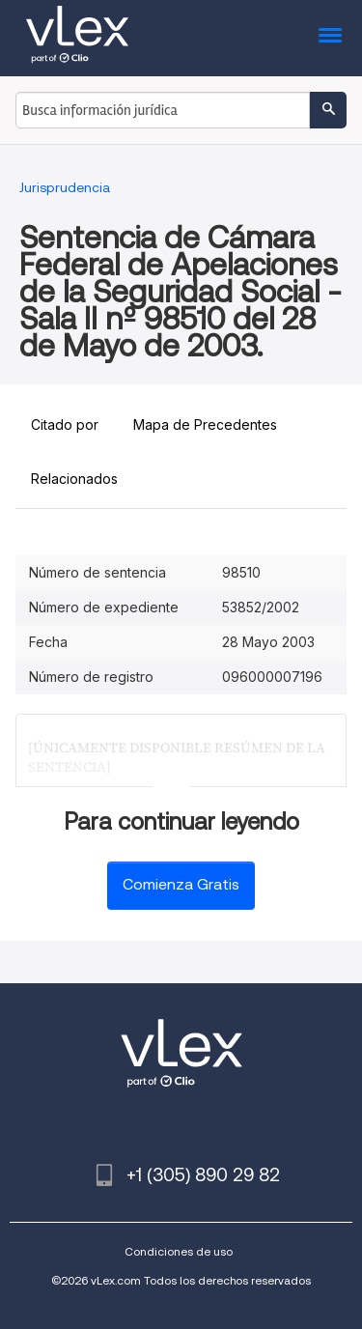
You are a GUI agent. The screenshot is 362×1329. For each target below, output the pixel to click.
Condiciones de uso (179, 1251)
